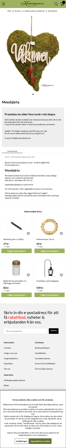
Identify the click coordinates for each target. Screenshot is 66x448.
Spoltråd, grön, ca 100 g (13, 239)
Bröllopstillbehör (42, 348)
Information (12, 151)
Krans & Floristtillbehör (45, 363)
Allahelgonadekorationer (14, 380)
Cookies (7, 348)
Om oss (7, 369)
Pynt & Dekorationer (44, 369)
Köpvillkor (8, 363)
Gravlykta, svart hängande (47, 281)
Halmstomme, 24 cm (45, 239)
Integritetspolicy (11, 358)
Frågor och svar (10, 353)
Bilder (6, 385)
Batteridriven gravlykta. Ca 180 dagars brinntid (14, 282)
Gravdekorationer (42, 358)
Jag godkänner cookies (40, 441)
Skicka (54, 330)
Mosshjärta (52, 11)
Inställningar (21, 441)
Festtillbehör (40, 353)
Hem (9, 11)
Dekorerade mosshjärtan (35, 11)
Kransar (18, 11)
